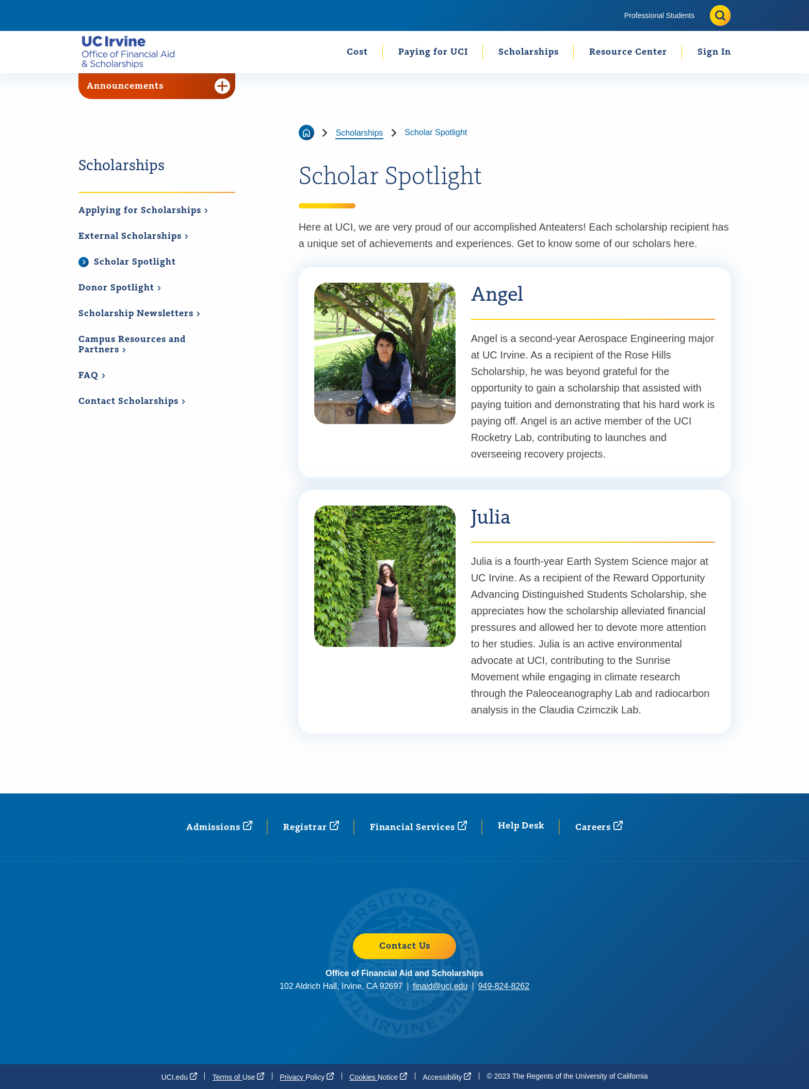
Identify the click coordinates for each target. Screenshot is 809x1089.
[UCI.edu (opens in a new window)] (179, 1076)
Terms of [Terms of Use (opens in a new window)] (238, 1076)
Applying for (143, 210)
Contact (132, 401)
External (133, 236)
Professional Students (659, 15)
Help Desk (521, 826)
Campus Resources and (132, 345)
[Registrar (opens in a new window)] (311, 827)
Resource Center (628, 52)
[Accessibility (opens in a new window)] (447, 1076)
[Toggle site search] (720, 15)
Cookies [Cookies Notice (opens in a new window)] (378, 1076)
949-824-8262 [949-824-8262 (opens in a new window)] (503, 986)
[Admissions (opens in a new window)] (219, 827)
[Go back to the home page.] (132, 52)
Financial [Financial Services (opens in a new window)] (418, 827)
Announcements (158, 86)
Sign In (714, 52)
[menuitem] (659, 15)
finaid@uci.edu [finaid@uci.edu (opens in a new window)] (440, 986)
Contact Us (404, 946)
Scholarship (139, 313)
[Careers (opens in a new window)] (599, 827)
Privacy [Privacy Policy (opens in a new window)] (307, 1076)
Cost (357, 52)
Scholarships (528, 52)
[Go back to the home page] (306, 132)
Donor (119, 288)
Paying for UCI (433, 52)
